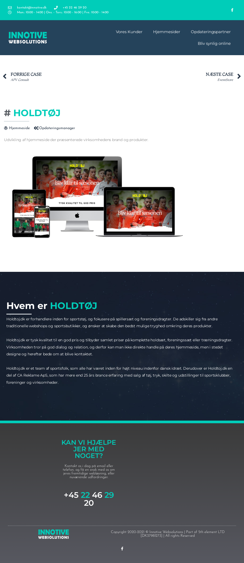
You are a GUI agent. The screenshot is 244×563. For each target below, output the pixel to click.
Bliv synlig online (214, 43)
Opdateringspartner (211, 31)
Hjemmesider (166, 31)
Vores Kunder (129, 31)
